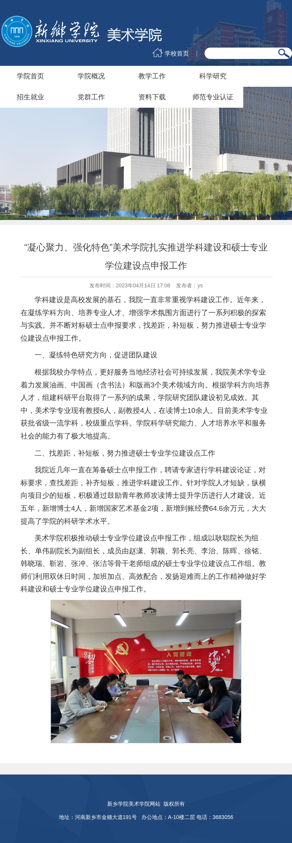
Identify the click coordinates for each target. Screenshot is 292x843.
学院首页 (30, 76)
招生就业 (30, 97)
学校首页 (177, 54)
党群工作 (91, 97)
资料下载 (152, 97)
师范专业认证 (212, 97)
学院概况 (91, 76)
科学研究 (213, 76)
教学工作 (152, 76)
